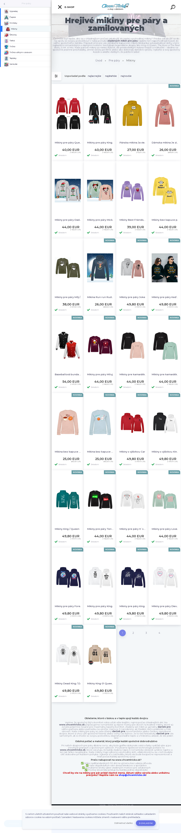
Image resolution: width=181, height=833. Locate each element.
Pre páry (26, 3)
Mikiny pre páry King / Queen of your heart (101, 606)
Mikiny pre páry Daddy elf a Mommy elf (68, 219)
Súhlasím (146, 823)
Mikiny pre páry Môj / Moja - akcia (68, 297)
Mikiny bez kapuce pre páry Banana (165, 219)
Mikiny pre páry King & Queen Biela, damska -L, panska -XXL (101, 142)
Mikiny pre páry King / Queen (133, 606)
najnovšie (126, 76)
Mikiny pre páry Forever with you (68, 606)
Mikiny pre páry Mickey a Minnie (101, 219)
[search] (173, 7)
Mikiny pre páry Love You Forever (165, 528)
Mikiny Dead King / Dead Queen (68, 683)
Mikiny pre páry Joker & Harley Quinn (133, 297)
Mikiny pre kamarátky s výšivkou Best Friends (133, 374)
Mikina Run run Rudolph (101, 297)
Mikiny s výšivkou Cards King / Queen (133, 451)
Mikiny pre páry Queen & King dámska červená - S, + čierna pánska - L (68, 142)
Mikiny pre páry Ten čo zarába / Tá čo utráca (101, 528)
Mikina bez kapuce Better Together (68, 451)
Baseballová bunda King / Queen (68, 374)
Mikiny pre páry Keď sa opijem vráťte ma (165, 297)
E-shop (66, 7)
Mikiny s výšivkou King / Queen (165, 451)
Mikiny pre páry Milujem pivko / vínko (101, 374)
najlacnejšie (94, 76)
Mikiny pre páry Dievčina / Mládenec (165, 606)
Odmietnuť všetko (123, 823)
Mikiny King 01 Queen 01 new (101, 683)
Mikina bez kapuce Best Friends (101, 451)
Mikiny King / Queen (67, 528)
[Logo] (116, 7)
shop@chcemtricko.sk (132, 775)
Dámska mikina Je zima (165, 142)
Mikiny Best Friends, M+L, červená (133, 219)
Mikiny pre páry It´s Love (133, 528)
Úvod (98, 60)
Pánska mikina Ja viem (133, 142)
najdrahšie (111, 76)
